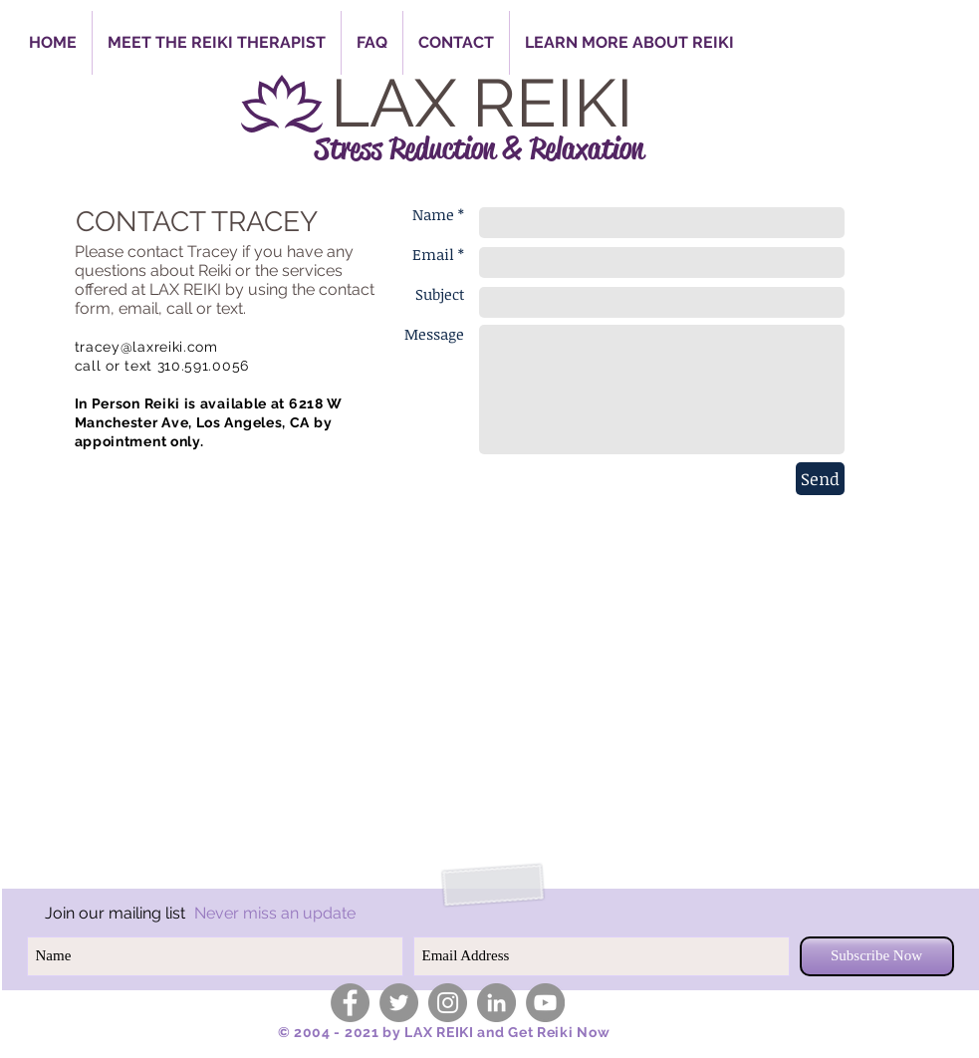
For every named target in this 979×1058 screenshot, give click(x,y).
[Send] (820, 478)
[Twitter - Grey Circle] (398, 1002)
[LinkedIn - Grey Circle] (496, 1002)
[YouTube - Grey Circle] (545, 1002)
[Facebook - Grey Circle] (350, 1002)
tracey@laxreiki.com (146, 347)
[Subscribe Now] (877, 956)
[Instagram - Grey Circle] (447, 1002)
